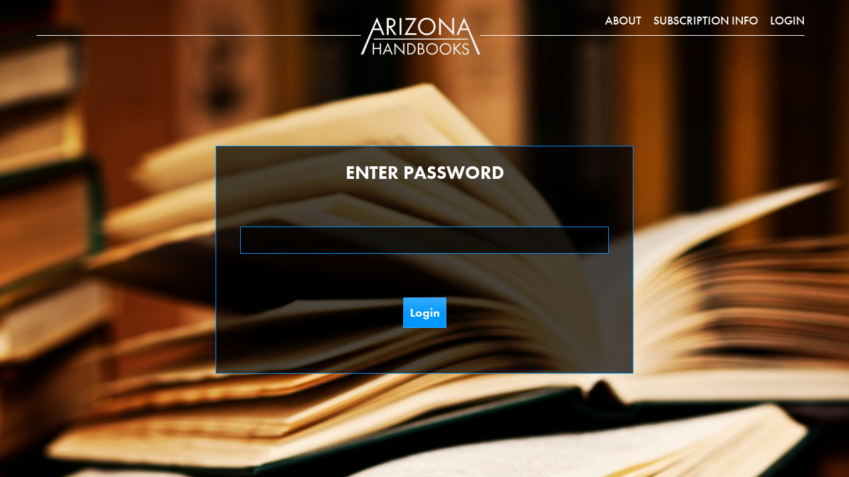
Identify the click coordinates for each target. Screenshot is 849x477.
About (623, 20)
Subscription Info (705, 20)
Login (787, 20)
